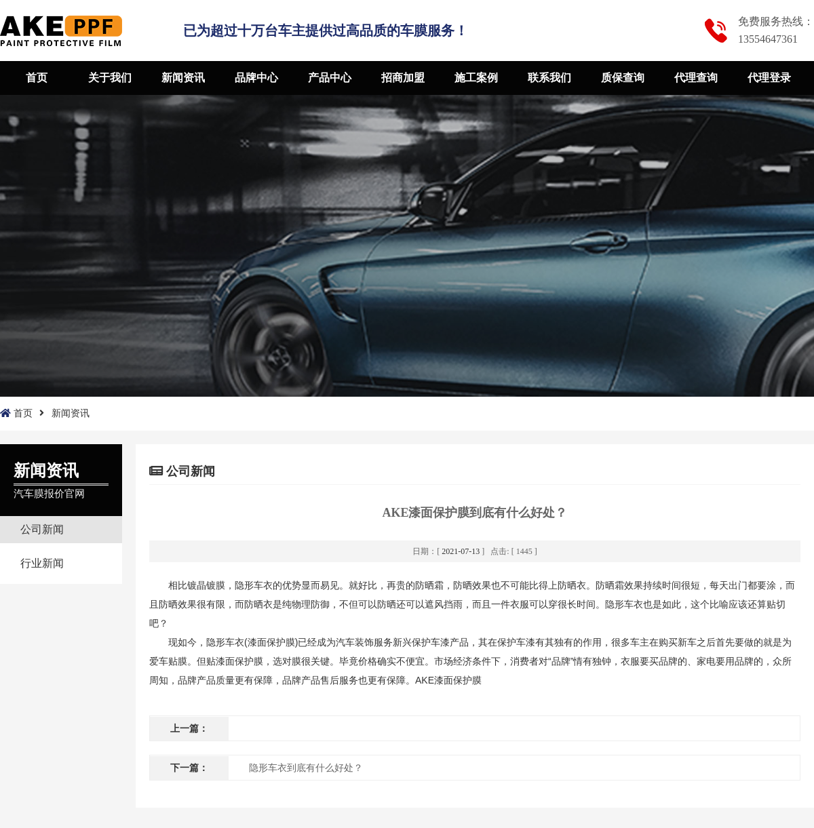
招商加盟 (403, 77)
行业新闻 (42, 563)
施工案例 (476, 77)
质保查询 (622, 77)
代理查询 (696, 77)
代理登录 (769, 77)
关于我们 (110, 77)
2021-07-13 (461, 551)
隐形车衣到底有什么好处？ (306, 768)
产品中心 (329, 77)
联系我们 (549, 77)
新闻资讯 (183, 77)
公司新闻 (42, 529)
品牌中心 (256, 77)
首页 (36, 77)
